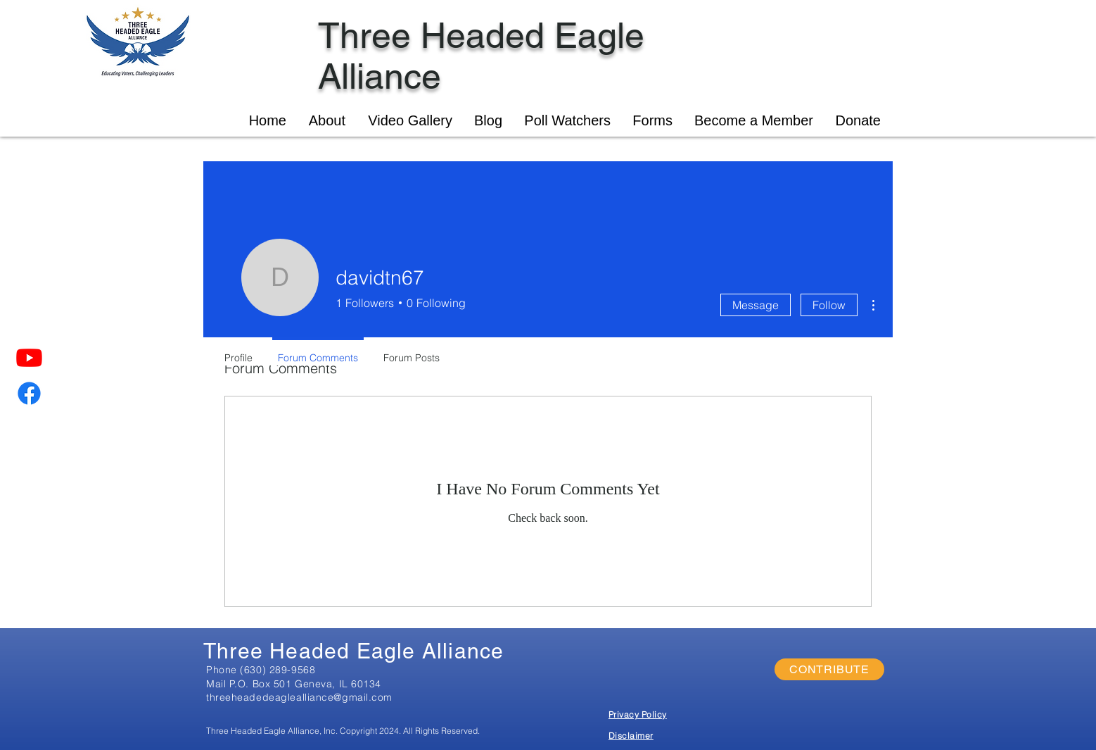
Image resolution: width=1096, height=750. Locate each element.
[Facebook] (29, 393)
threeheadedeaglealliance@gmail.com (299, 697)
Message (755, 305)
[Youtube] (29, 357)
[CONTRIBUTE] (829, 669)
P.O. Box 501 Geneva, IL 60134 (305, 683)
